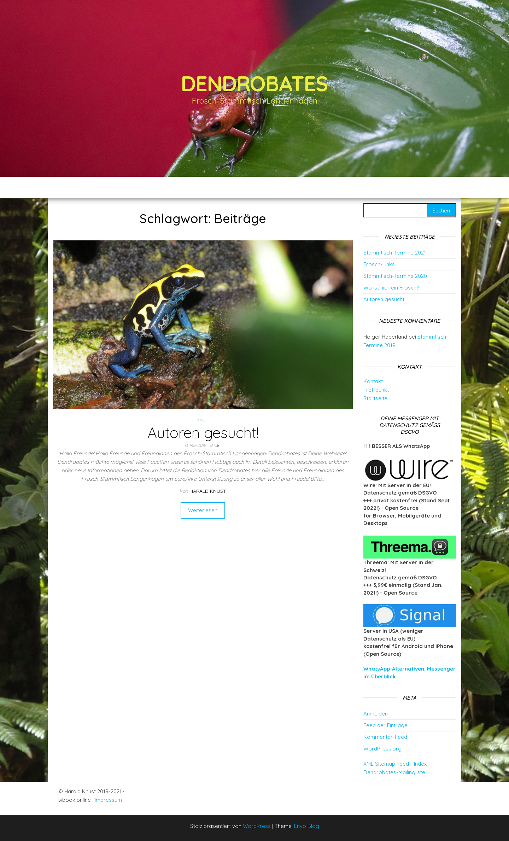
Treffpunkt (376, 389)
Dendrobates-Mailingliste (394, 772)
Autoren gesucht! (202, 432)
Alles (201, 420)
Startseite (375, 398)
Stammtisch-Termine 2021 (394, 252)
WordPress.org (382, 748)
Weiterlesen (202, 510)
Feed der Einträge (385, 725)
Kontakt (373, 381)
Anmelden (375, 713)
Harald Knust (207, 491)
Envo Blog (306, 826)
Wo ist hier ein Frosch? (391, 287)
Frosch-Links (379, 264)
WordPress (257, 826)
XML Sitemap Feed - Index (395, 763)
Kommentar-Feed (385, 737)
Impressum (108, 799)
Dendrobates (254, 83)
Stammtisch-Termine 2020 (395, 276)
